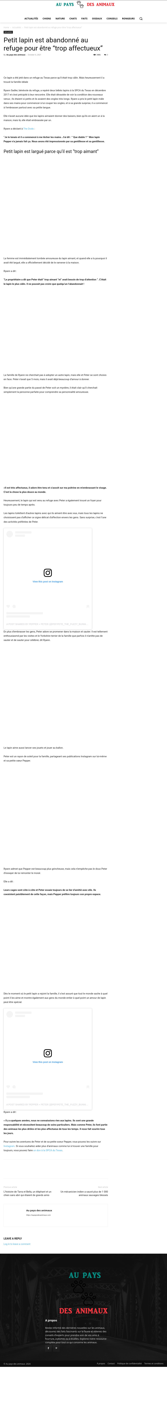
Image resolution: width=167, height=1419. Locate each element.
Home (6, 27)
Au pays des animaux (15, 54)
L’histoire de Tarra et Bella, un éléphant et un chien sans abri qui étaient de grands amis (27, 1245)
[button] (141, 18)
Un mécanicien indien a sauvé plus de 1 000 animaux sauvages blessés (84, 1245)
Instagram (9, 1198)
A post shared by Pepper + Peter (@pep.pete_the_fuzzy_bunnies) (48, 676)
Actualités (16, 27)
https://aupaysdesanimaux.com (38, 1267)
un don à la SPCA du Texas (47, 1202)
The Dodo (28, 180)
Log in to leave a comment (17, 1296)
